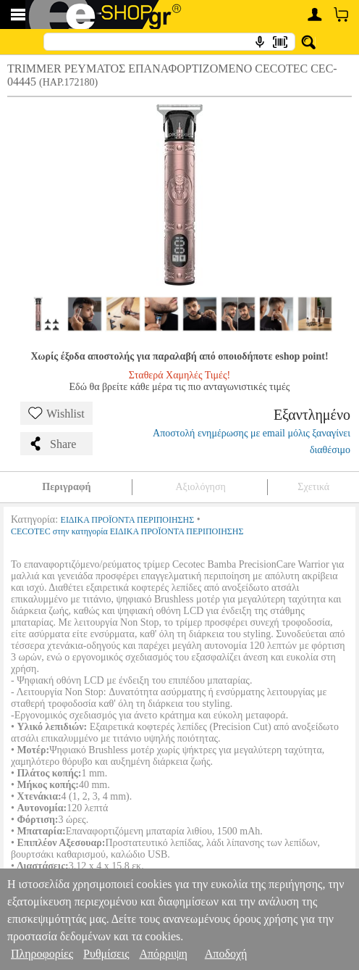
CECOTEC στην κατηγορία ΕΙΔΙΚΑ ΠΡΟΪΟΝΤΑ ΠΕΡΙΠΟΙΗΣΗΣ (127, 531)
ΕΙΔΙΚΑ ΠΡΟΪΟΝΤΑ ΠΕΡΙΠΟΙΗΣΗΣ (128, 520)
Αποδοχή (226, 954)
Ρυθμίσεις (106, 954)
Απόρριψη (163, 954)
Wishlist (56, 413)
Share (52, 443)
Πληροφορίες (42, 954)
